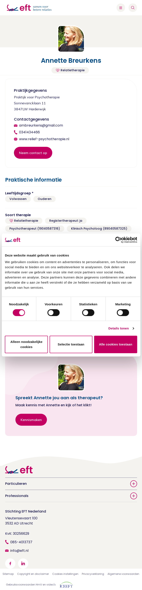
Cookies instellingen (65, 574)
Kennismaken (31, 420)
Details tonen (118, 328)
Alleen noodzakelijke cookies (26, 344)
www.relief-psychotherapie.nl (44, 139)
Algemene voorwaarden (123, 574)
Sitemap (8, 574)
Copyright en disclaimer (33, 574)
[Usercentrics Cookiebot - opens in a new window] (118, 240)
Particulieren (71, 483)
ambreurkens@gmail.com (41, 125)
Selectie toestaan (71, 344)
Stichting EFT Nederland (25, 511)
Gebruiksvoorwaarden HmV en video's (31, 584)
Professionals (71, 495)
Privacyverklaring (93, 574)
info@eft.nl (19, 550)
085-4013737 (21, 542)
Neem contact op (33, 153)
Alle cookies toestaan (115, 344)
